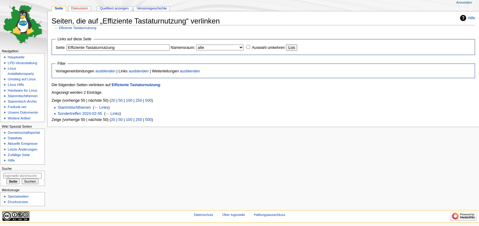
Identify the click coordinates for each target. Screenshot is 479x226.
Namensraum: (183, 48)
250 (139, 100)
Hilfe (471, 18)
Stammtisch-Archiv (22, 101)
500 (148, 100)
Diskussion (79, 8)
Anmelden (464, 2)
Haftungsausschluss (269, 215)
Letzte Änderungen (22, 149)
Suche (7, 168)
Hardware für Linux (22, 90)
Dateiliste (15, 138)
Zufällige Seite (19, 155)
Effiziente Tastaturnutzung (77, 28)
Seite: (60, 48)
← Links (101, 107)
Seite (59, 8)
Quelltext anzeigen (114, 8)
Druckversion (18, 202)
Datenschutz (204, 215)
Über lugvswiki (233, 215)
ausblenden (105, 71)
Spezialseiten (18, 196)
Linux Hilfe (16, 84)
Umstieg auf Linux (22, 79)
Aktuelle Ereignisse (22, 143)
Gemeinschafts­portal (24, 132)
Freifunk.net (17, 107)
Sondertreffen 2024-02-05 (80, 113)
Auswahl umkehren (268, 48)
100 (129, 100)
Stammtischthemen (74, 107)
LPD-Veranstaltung (22, 63)
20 (113, 100)
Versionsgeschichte (152, 8)
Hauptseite (16, 57)
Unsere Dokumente (23, 112)
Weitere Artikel (19, 118)
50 (121, 100)
